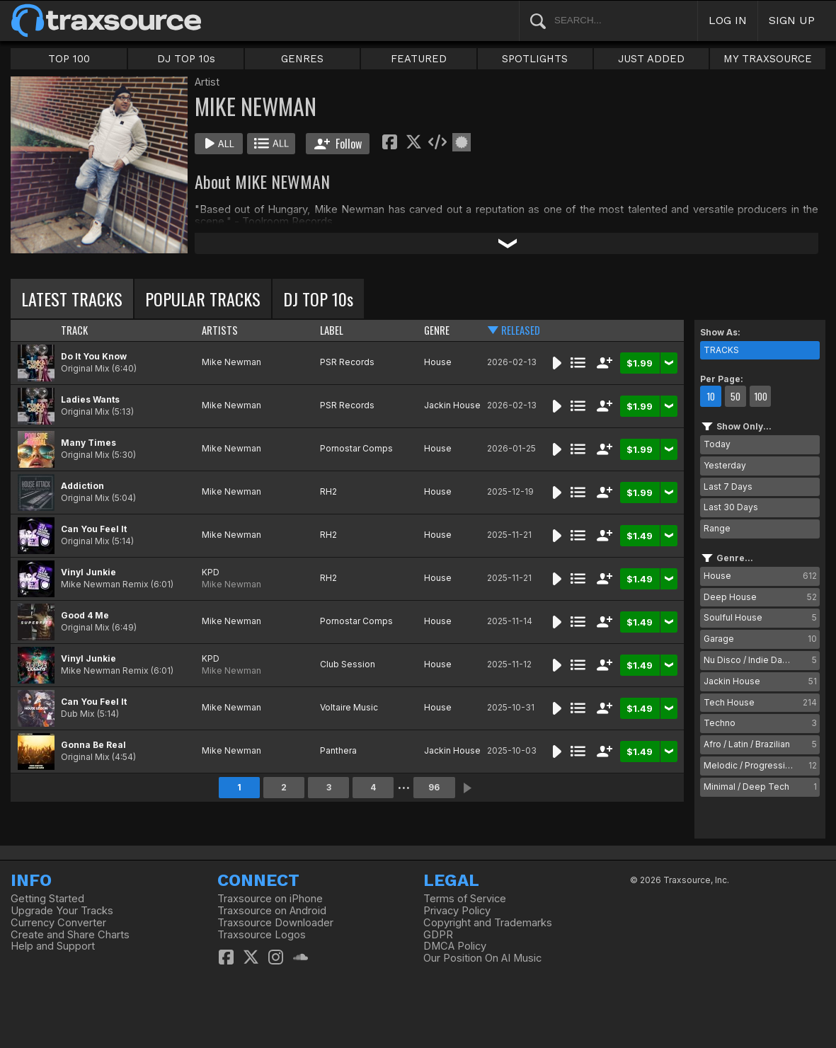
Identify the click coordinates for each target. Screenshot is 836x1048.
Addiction (82, 485)
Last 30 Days (731, 507)
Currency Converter (58, 922)
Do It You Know (94, 356)
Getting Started (47, 898)
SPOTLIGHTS (535, 58)
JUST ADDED (651, 58)
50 (735, 396)
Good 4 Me (85, 615)
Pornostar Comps (356, 448)
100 (760, 396)
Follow (338, 143)
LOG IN (728, 20)
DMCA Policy (454, 946)
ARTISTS (220, 330)
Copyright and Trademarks (487, 922)
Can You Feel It (94, 529)
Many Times (88, 442)
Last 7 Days (728, 486)
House (438, 362)
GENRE (437, 330)
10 (710, 396)
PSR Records (347, 362)
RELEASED (520, 330)
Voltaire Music (349, 707)
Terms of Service (464, 898)
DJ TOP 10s (186, 58)
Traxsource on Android (271, 910)
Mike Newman (231, 362)
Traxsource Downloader (275, 922)
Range (717, 528)
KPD (210, 572)
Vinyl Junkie (88, 572)
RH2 (328, 491)
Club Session (347, 664)
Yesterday (725, 465)
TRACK (74, 330)
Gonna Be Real (93, 744)
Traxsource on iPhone (270, 898)
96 (434, 787)
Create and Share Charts (70, 934)
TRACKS (721, 350)
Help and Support (53, 946)
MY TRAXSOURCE (767, 58)
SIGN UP (792, 20)
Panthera (338, 750)
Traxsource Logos (261, 934)
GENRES (302, 58)
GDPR (438, 934)
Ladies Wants (90, 399)
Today (717, 444)
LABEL (331, 330)
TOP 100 (69, 58)
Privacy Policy (457, 910)
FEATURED (419, 58)
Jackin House (452, 405)
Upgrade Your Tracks (62, 910)
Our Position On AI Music (482, 958)
